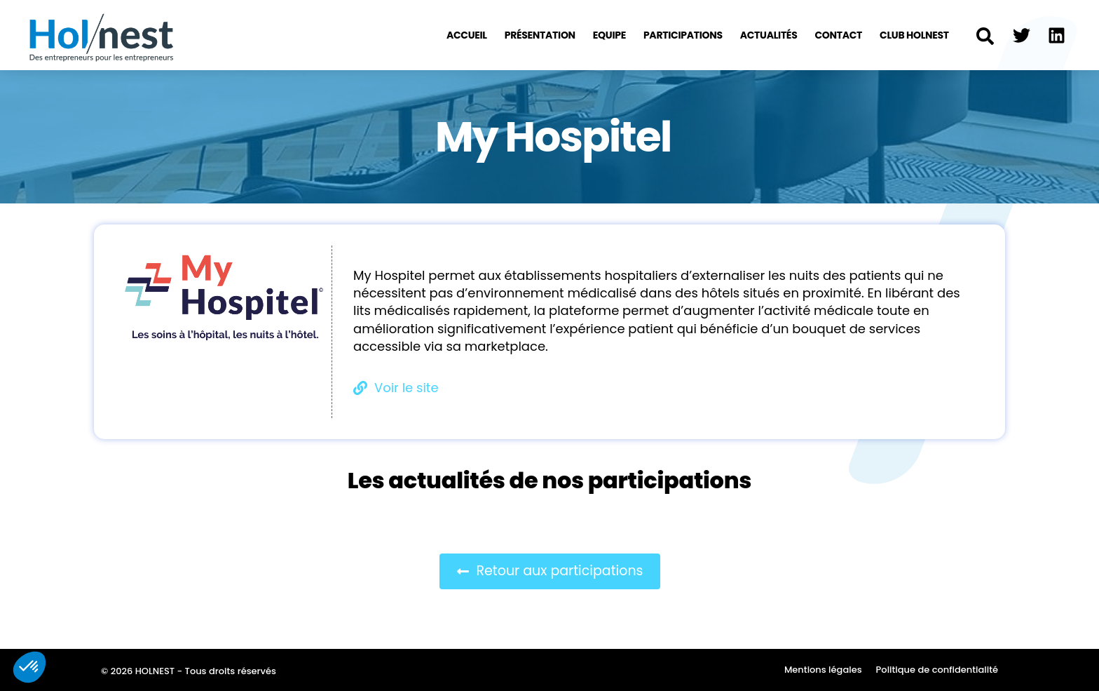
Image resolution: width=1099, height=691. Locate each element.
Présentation (540, 35)
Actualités (769, 35)
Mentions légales (823, 669)
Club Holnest (914, 35)
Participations (683, 35)
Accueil (466, 35)
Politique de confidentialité (937, 669)
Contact (838, 35)
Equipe (609, 35)
